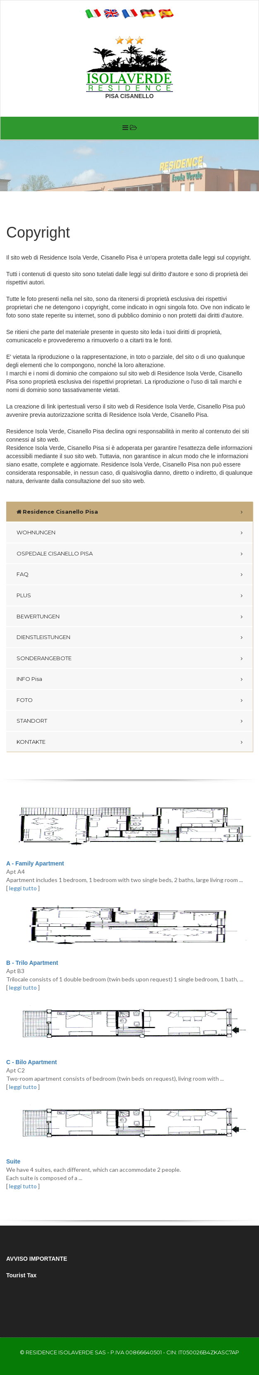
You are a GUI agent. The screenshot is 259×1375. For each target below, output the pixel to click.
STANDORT (32, 720)
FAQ (23, 574)
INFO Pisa (29, 678)
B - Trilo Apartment (32, 962)
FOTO (25, 700)
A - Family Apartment (35, 863)
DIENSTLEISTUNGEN (43, 637)
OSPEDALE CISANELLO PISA (55, 553)
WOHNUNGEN (36, 532)
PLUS (24, 595)
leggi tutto (23, 888)
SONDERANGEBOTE (44, 658)
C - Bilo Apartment (31, 1062)
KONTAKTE (31, 741)
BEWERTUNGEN (38, 616)
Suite (13, 1161)
